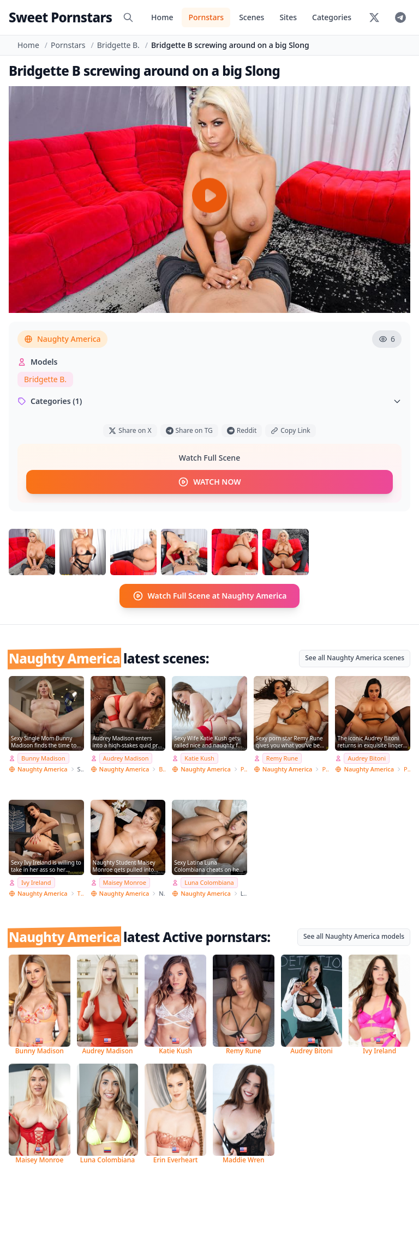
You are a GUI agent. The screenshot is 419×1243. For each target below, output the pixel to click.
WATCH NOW (209, 481)
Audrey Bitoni (367, 758)
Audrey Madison (126, 758)
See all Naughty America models (353, 936)
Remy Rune (282, 758)
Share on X (130, 430)
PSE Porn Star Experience (325, 769)
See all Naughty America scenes (354, 657)
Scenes (251, 17)
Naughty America (62, 339)
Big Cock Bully (162, 769)
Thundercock (80, 893)
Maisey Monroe (124, 882)
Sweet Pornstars (60, 17)
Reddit (241, 430)
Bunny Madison (43, 758)
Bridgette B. (118, 45)
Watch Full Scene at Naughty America (210, 595)
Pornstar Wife (244, 769)
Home (162, 17)
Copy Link (290, 430)
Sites (288, 17)
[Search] (128, 17)
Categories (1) (209, 401)
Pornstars (206, 17)
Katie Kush (199, 758)
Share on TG (189, 430)
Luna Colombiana (209, 882)
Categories (331, 17)
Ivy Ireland (36, 882)
